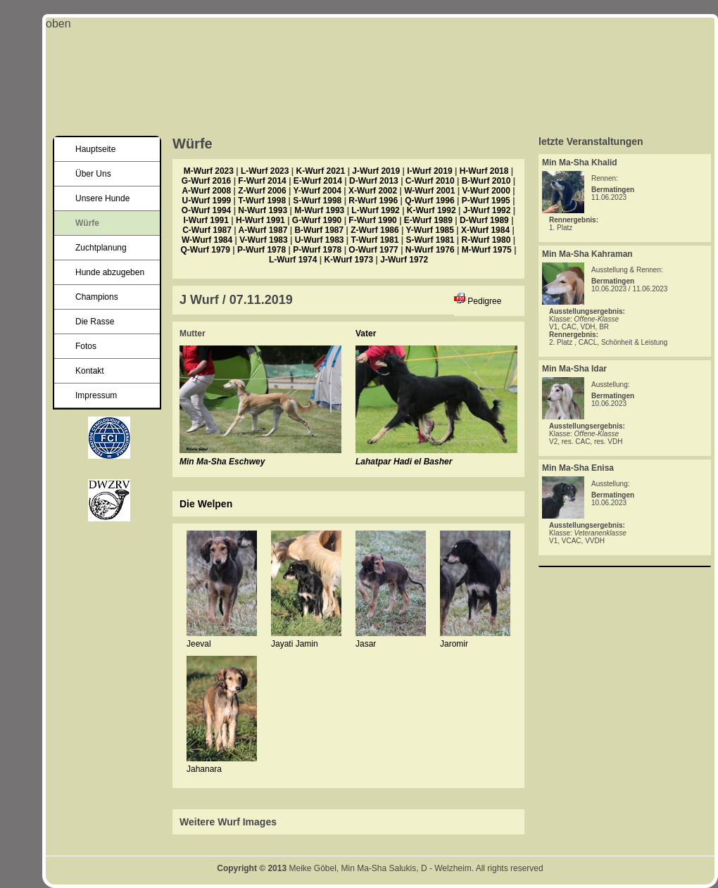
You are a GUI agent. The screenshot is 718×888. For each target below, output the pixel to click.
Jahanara (204, 769)
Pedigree (484, 301)
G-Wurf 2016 (206, 181)
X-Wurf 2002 (372, 191)
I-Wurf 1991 (206, 220)
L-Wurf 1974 (293, 260)
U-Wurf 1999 (206, 200)
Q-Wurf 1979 (204, 250)
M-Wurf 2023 (209, 171)
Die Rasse (94, 321)
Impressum (96, 395)
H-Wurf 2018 (484, 171)
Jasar (365, 644)
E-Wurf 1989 (428, 220)
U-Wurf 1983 (319, 240)
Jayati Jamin (294, 644)
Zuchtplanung (101, 248)
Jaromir (454, 644)
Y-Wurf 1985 (429, 230)
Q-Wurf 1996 (429, 200)
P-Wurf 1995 (486, 200)
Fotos (85, 346)
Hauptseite (95, 149)
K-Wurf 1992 (431, 210)
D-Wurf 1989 (484, 220)
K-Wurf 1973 (348, 260)
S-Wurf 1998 (317, 200)
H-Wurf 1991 (260, 220)
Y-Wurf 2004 (317, 191)
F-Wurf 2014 (262, 181)
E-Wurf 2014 (318, 181)
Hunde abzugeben (109, 272)
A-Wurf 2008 (206, 191)
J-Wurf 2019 (376, 171)
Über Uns (93, 174)
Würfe (87, 223)
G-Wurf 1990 (316, 220)
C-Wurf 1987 (207, 230)
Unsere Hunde (102, 198)
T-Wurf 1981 (375, 240)
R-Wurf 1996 (373, 200)
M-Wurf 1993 (319, 210)
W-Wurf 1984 (207, 240)
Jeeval (199, 644)
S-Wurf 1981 (429, 240)
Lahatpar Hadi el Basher (403, 462)
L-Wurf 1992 (375, 210)
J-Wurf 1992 (487, 210)
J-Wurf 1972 (404, 260)
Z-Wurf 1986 (374, 230)
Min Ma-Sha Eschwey (222, 462)
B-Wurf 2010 (486, 181)
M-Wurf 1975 (487, 250)
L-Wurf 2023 (265, 171)
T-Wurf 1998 (262, 200)
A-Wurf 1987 (263, 230)
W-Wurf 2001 (429, 191)
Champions (96, 297)
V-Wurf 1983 (263, 240)
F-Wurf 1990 (372, 220)
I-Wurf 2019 (429, 171)
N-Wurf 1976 (430, 250)
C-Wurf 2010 (430, 181)
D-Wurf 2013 (373, 181)
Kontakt (89, 371)
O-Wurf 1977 (373, 250)
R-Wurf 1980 (486, 240)
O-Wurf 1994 (206, 210)
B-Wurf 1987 (319, 230)
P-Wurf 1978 (261, 250)
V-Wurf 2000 (486, 191)
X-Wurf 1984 (485, 230)
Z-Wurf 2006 (262, 191)
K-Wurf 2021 (321, 171)
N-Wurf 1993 (262, 210)
